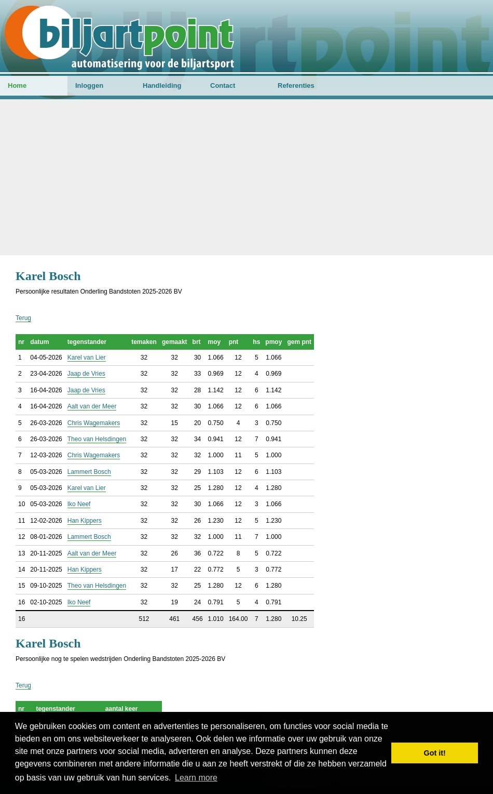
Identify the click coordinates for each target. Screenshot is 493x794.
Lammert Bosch (89, 471)
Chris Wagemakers (93, 423)
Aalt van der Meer (92, 406)
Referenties (296, 85)
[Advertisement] (246, 177)
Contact (222, 85)
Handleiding (162, 85)
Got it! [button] (435, 753)
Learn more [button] (196, 777)
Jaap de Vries (86, 373)
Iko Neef (79, 504)
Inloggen (89, 85)
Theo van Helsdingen (96, 439)
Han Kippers (84, 520)
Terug (23, 318)
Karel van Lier (86, 357)
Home (17, 85)
